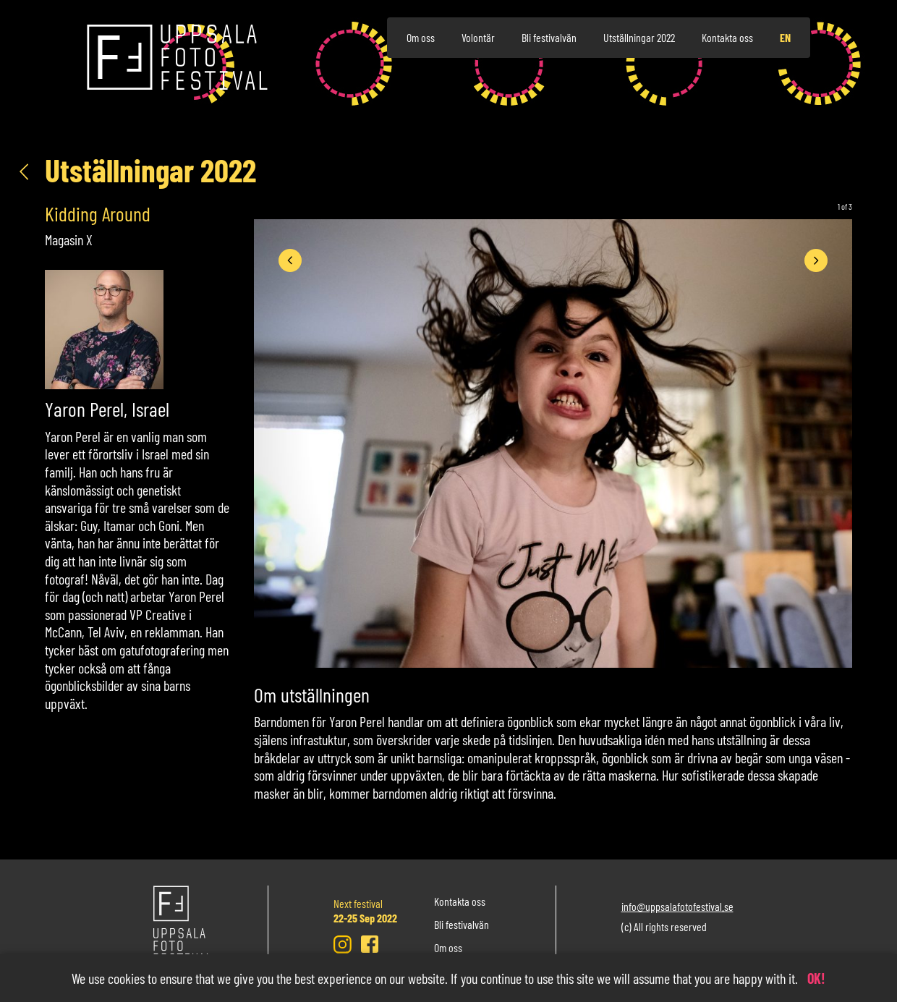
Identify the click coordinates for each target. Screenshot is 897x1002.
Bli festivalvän (549, 37)
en (785, 37)
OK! (816, 978)
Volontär (478, 37)
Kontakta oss (727, 37)
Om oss (421, 37)
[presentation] (290, 260)
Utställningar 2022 (639, 37)
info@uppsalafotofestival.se (677, 906)
